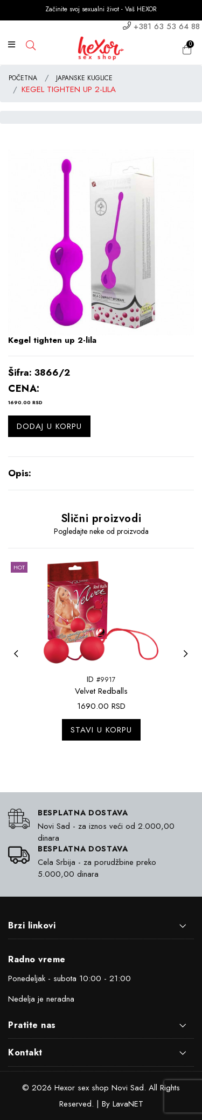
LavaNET (128, 1104)
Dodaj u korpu (49, 426)
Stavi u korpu (101, 730)
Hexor (64, 1088)
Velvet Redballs (101, 691)
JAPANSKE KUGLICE (84, 78)
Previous (18, 660)
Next (188, 660)
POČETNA (23, 78)
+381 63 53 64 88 (167, 26)
